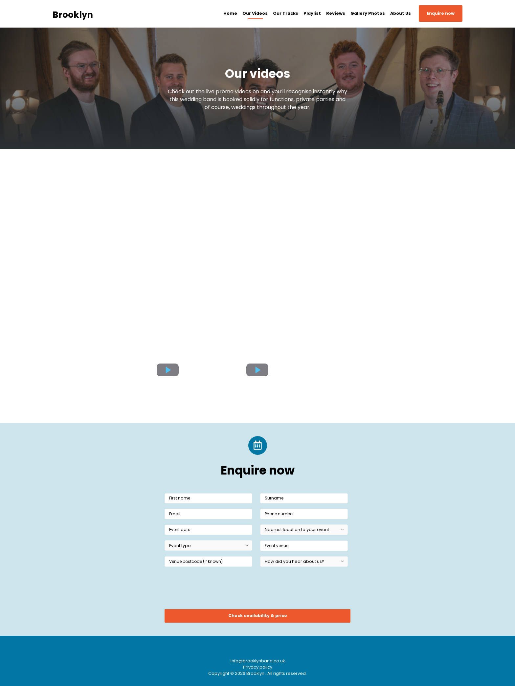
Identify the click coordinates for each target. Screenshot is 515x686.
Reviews (335, 13)
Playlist (312, 13)
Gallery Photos (367, 13)
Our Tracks (285, 13)
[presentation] (214, 590)
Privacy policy (257, 667)
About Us (400, 13)
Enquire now (441, 13)
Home (230, 13)
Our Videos (255, 13)
